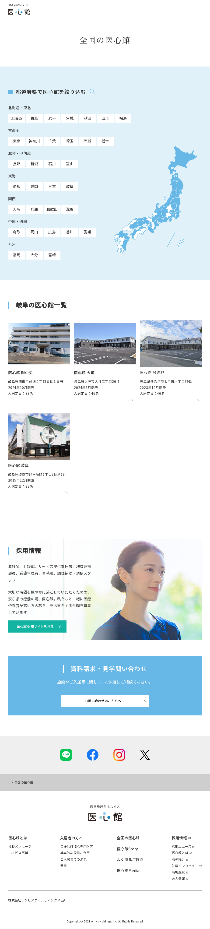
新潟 (34, 163)
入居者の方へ (71, 838)
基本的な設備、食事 (75, 852)
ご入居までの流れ (73, 859)
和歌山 (52, 209)
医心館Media (128, 870)
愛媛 (87, 232)
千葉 (52, 141)
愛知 (16, 186)
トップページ (17, 782)
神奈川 (34, 141)
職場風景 (178, 872)
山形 (105, 118)
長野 (16, 163)
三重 (52, 186)
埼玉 (70, 141)
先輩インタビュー (185, 865)
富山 (70, 163)
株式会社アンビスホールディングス (34, 900)
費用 (63, 865)
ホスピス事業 (18, 852)
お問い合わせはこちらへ (103, 700)
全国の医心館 (128, 838)
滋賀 (70, 209)
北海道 (16, 118)
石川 (52, 163)
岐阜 (70, 186)
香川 (70, 232)
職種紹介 (178, 859)
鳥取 (16, 232)
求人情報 (178, 878)
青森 (34, 118)
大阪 (16, 209)
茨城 (87, 141)
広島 (52, 232)
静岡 (34, 186)
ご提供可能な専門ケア (76, 846)
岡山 (34, 232)
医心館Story (127, 849)
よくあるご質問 (130, 859)
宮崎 (52, 254)
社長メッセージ (20, 846)
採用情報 (179, 838)
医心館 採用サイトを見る (35, 626)
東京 (16, 141)
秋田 (87, 118)
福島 (123, 118)
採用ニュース (181, 846)
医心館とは (17, 838)
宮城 (70, 118)
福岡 (16, 254)
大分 (34, 254)
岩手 (52, 118)
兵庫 (34, 209)
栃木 (105, 141)
